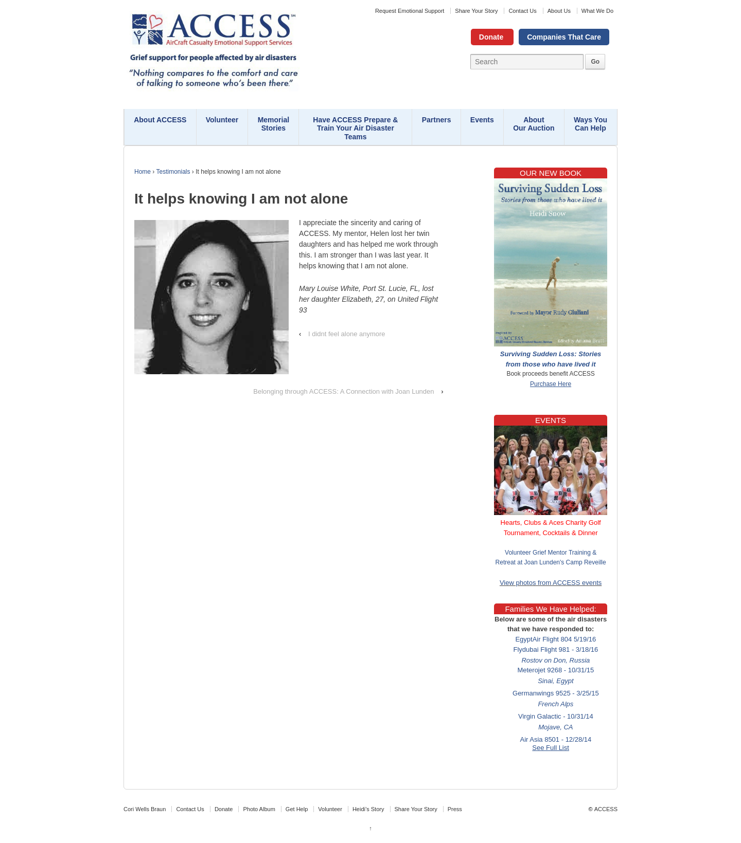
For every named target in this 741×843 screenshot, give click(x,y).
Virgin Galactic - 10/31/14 (555, 717)
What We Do (597, 11)
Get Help (297, 809)
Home (142, 171)
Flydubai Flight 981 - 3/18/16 (555, 650)
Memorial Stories (273, 124)
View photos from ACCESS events (551, 583)
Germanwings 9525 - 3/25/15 (555, 694)
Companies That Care (564, 37)
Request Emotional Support (410, 11)
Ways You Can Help (590, 124)
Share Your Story (476, 11)
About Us (559, 11)
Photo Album (259, 809)
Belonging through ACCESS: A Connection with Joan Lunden (343, 391)
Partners (436, 120)
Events (482, 120)
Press (455, 809)
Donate (491, 37)
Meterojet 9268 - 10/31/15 (555, 671)
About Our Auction (533, 124)
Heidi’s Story (368, 809)
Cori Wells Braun (144, 809)
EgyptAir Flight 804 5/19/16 (555, 640)
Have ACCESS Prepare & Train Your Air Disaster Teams (355, 128)
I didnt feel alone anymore (346, 334)
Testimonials (173, 171)
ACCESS (605, 809)
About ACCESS (160, 120)
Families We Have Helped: (550, 608)
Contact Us (522, 11)
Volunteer (222, 120)
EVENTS (550, 420)
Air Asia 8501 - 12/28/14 (555, 740)
